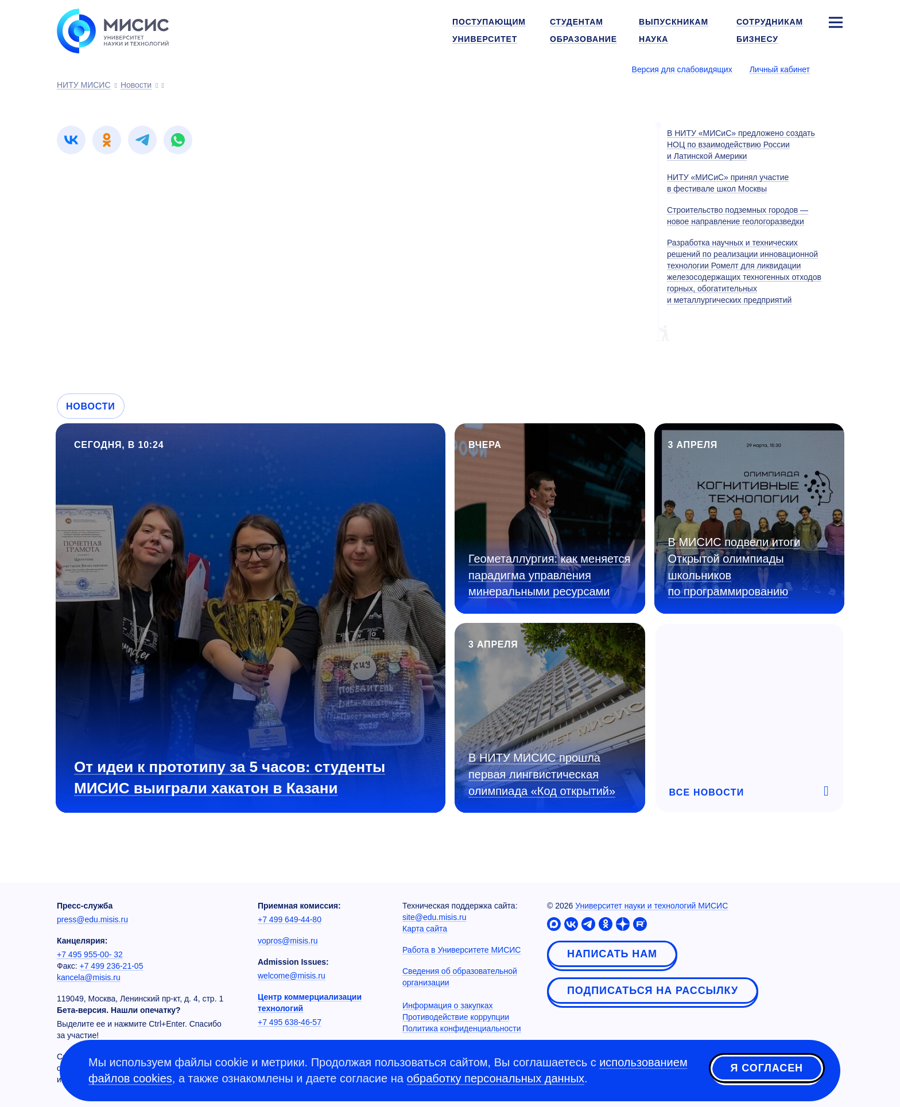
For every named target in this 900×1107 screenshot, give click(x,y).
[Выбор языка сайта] (835, 69)
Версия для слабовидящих (682, 69)
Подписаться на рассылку (652, 990)
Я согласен (767, 1068)
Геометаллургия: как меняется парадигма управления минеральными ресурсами (549, 575)
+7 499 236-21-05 (111, 965)
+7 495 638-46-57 (289, 1022)
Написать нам (612, 954)
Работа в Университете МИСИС (461, 949)
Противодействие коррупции (455, 1017)
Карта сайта (424, 928)
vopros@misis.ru (287, 940)
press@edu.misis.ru (92, 919)
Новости (90, 406)
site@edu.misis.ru (434, 917)
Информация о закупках (447, 1005)
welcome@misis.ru (291, 975)
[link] (71, 140)
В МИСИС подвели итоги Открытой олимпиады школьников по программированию (734, 567)
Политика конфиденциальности (461, 1028)
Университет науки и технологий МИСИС (651, 905)
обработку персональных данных (495, 1078)
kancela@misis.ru (89, 977)
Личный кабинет (780, 69)
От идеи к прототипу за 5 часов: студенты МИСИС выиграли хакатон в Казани (229, 777)
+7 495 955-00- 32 (90, 954)
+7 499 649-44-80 (289, 919)
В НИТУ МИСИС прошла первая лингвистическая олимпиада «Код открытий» (541, 774)
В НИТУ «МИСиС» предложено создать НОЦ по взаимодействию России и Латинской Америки (741, 144)
